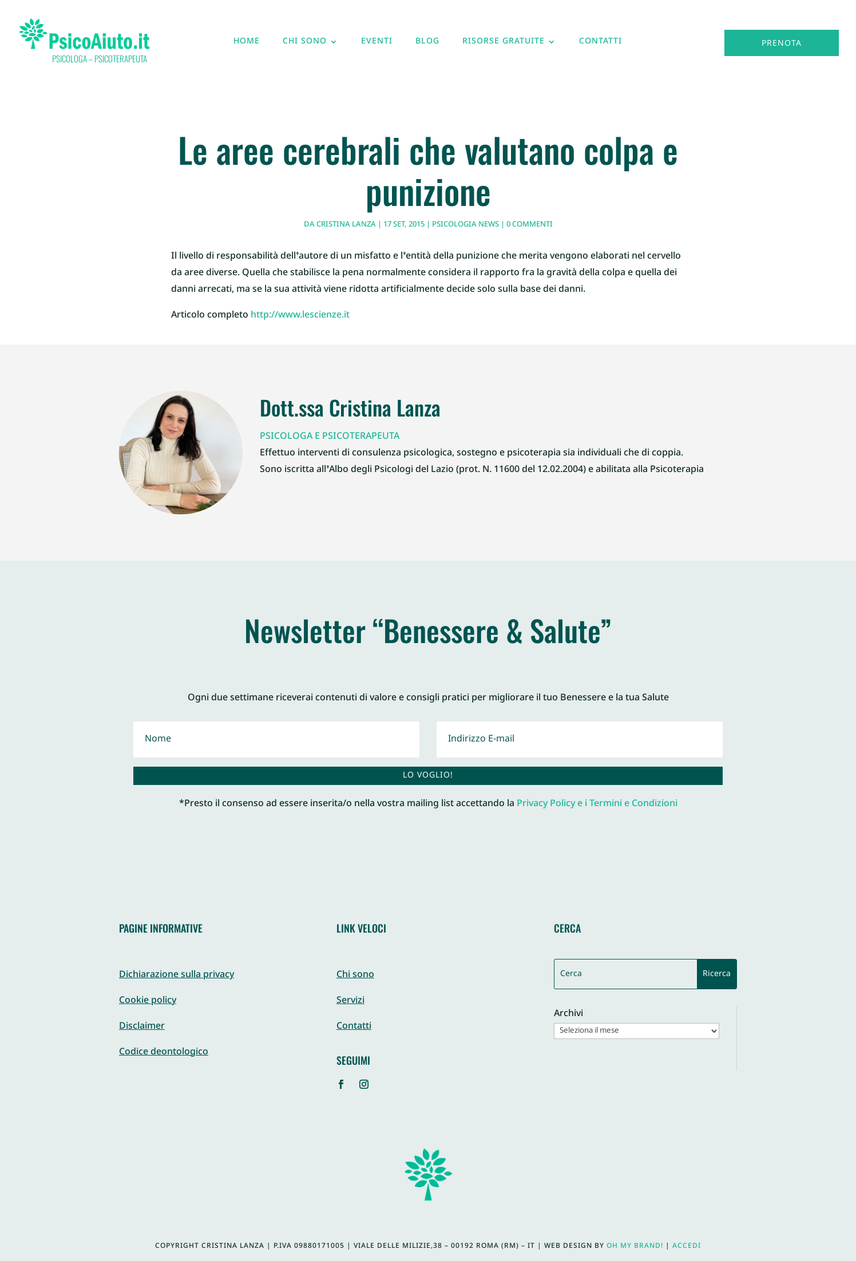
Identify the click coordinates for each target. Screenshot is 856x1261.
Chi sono (305, 44)
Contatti (600, 44)
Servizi (350, 1001)
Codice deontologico (163, 1052)
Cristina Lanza (346, 225)
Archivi (568, 1014)
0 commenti (529, 225)
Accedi (686, 1246)
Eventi (377, 44)
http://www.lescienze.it (300, 316)
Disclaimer (142, 1027)
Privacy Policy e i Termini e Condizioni (597, 804)
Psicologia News (465, 225)
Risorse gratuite (503, 44)
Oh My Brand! (635, 1246)
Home (246, 44)
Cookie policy (147, 1001)
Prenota (782, 44)
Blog (427, 44)
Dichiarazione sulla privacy (176, 975)
